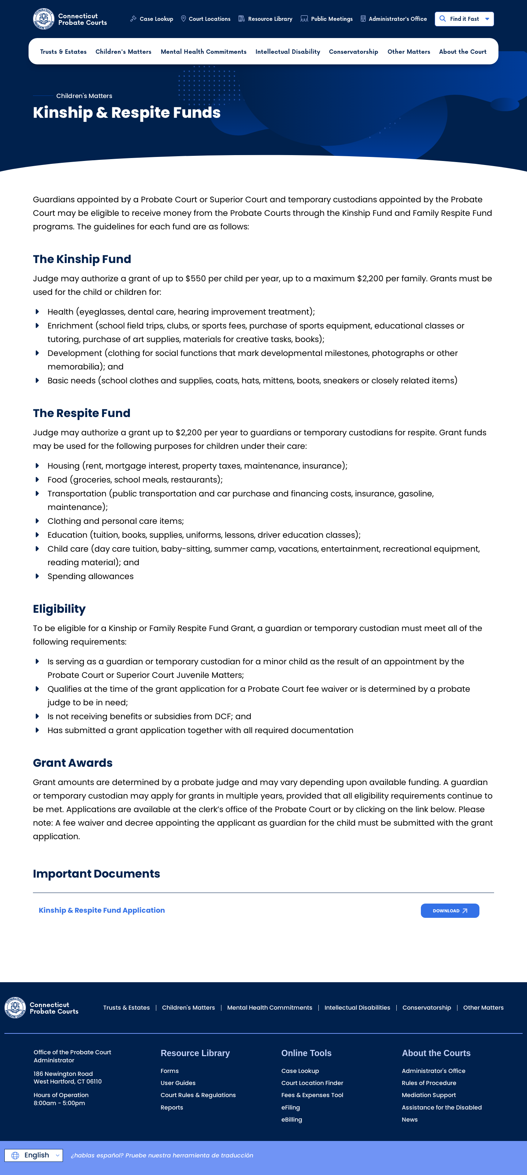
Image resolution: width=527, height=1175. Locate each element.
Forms (170, 1071)
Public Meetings (332, 19)
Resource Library (270, 19)
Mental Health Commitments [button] (204, 51)
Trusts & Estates (126, 1007)
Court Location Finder (312, 1083)
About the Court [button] (463, 51)
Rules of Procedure (429, 1083)
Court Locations (210, 19)
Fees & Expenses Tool (312, 1095)
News (410, 1119)
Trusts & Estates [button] (63, 51)
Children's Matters (188, 1007)
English (36, 1155)
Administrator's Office (398, 19)
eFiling (290, 1107)
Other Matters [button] (409, 51)
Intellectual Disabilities (357, 1007)
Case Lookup (156, 19)
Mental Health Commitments (270, 1007)
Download (446, 911)
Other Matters (483, 1007)
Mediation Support (429, 1095)
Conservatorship (427, 1007)
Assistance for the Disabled (442, 1107)
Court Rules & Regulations (198, 1095)
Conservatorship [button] (353, 51)
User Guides (178, 1083)
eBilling (291, 1119)
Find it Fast (464, 19)
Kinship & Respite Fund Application (102, 910)
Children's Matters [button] (124, 51)
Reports (172, 1107)
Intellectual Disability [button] (287, 51)
